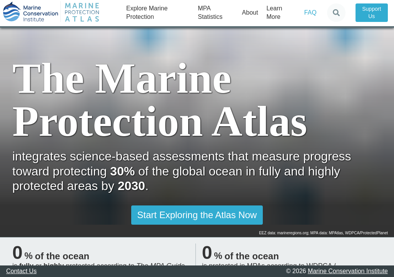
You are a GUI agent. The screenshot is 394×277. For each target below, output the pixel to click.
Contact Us (21, 271)
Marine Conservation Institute (348, 271)
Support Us (371, 13)
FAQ (310, 12)
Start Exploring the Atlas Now (197, 215)
